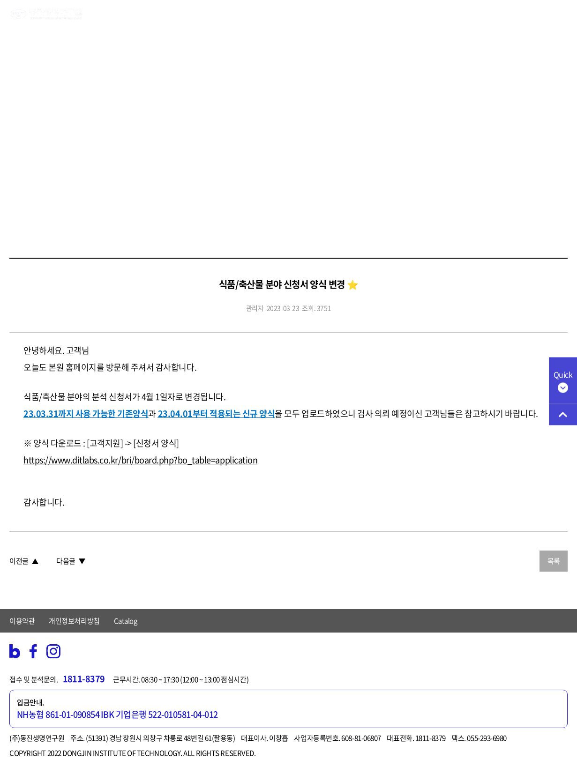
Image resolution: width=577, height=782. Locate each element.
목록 (553, 561)
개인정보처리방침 (74, 621)
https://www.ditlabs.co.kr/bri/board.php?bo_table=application (140, 460)
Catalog (125, 621)
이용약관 (22, 621)
